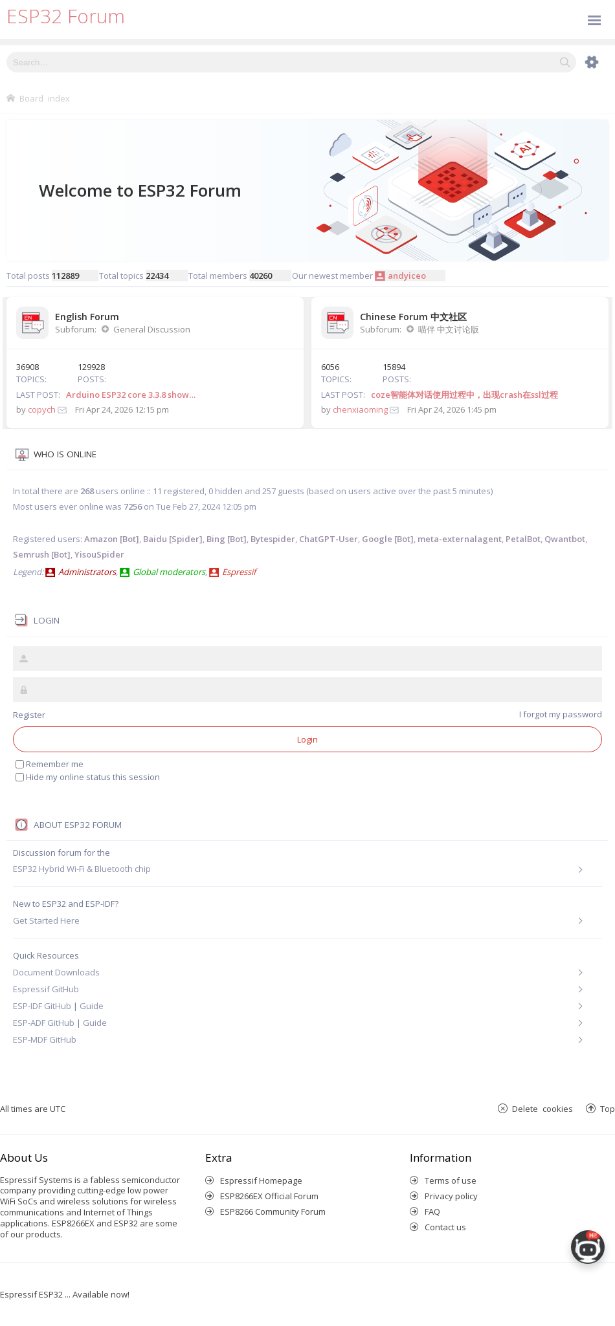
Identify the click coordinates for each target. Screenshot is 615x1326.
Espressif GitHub (46, 989)
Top (607, 1108)
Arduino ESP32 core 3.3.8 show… (131, 394)
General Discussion (151, 329)
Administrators (87, 572)
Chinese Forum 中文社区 (413, 316)
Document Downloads (56, 972)
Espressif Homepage (261, 1180)
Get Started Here (46, 920)
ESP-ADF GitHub (43, 1022)
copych (42, 409)
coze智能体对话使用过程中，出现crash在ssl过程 (464, 394)
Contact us (445, 1227)
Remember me (55, 764)
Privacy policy (451, 1196)
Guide (92, 1006)
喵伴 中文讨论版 (448, 329)
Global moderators (169, 572)
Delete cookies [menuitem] (542, 1108)
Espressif (239, 572)
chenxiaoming (360, 409)
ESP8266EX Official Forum (269, 1196)
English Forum (87, 316)
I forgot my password (560, 714)
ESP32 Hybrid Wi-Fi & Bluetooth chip (82, 869)
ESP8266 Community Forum (273, 1211)
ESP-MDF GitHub (44, 1039)
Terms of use (450, 1180)
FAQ (432, 1211)
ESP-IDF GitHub (42, 1006)
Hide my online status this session (93, 777)
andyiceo (407, 275)
